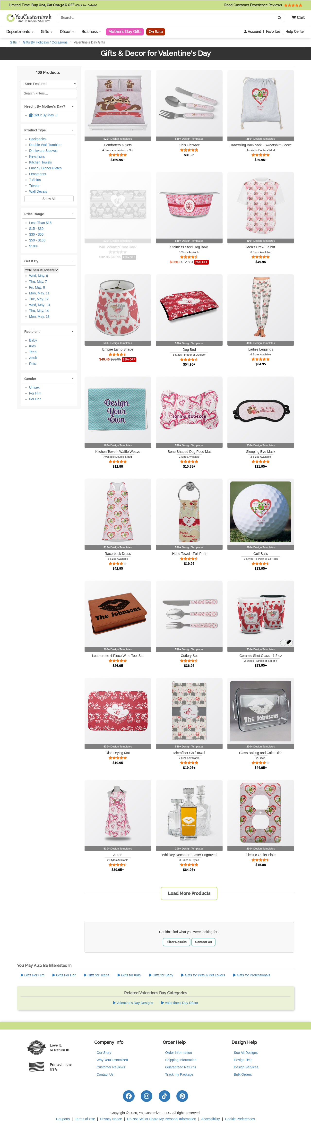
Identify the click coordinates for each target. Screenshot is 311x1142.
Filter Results (176, 942)
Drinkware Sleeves (43, 151)
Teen (32, 352)
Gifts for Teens (96, 975)
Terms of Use (85, 1119)
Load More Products (189, 893)
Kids (32, 346)
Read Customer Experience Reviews (263, 5)
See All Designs (246, 1053)
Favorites (273, 32)
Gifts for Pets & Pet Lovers (203, 975)
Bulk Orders (243, 1074)
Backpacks (37, 139)
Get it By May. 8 (43, 115)
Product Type (35, 130)
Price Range (34, 214)
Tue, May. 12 (39, 299)
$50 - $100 (37, 240)
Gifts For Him (32, 975)
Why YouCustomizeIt (112, 1060)
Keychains (37, 156)
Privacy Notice (111, 1119)
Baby (33, 340)
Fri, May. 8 (37, 287)
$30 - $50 (36, 234)
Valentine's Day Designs (133, 1003)
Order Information (178, 1053)
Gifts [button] (46, 31)
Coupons (63, 1119)
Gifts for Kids (129, 975)
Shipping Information (180, 1060)
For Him (35, 393)
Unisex (34, 387)
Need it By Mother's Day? (44, 106)
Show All (48, 199)
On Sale (156, 31)
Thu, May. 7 (38, 281)
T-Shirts (35, 180)
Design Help (243, 1060)
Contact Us (203, 942)
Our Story (104, 1053)
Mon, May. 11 (39, 293)
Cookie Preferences (240, 1119)
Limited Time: (53, 5)
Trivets (34, 186)
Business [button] (91, 31)
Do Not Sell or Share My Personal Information (161, 1119)
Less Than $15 (40, 223)
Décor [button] (67, 31)
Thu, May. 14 (39, 311)
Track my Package (179, 1074)
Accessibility (210, 1119)
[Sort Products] (49, 84)
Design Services (246, 1067)
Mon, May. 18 (39, 316)
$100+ (34, 246)
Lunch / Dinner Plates (45, 168)
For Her (35, 399)
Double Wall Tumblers (45, 145)
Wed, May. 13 (39, 305)
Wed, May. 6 (38, 276)
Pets (32, 364)
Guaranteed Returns (180, 1067)
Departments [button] (20, 31)
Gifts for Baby (161, 975)
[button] (296, 18)
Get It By (31, 261)
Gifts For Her (64, 975)
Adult (33, 358)
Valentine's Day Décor (179, 1003)
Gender (30, 379)
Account (252, 32)
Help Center (295, 32)
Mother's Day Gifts (124, 31)
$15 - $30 (36, 229)
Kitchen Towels (40, 162)
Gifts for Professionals (251, 975)
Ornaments (37, 174)
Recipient (32, 332)
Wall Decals (38, 191)
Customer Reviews (111, 1067)
